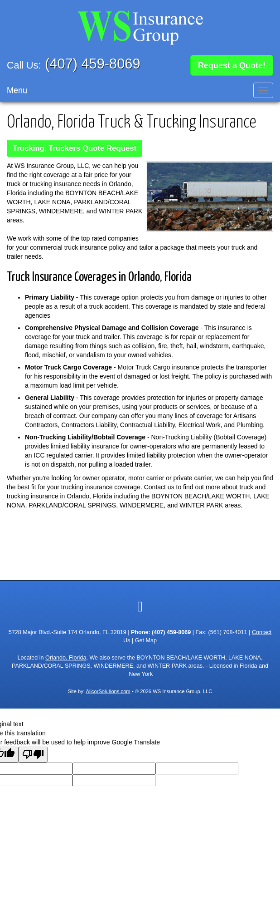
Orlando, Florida (65, 656)
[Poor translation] (33, 753)
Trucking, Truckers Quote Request (74, 146)
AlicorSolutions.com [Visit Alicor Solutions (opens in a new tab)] (108, 690)
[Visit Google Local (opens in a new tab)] (140, 605)
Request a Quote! (232, 64)
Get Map (146, 639)
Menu (17, 88)
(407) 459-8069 (92, 64)
